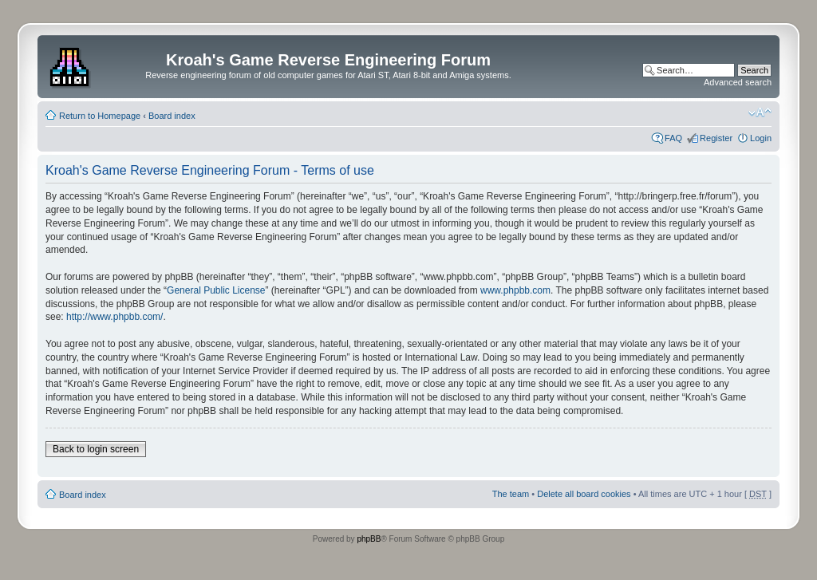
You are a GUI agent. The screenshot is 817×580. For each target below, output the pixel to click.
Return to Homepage (99, 115)
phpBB (369, 539)
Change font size (760, 112)
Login (761, 138)
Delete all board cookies (583, 494)
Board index (171, 115)
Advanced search (738, 82)
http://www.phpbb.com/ (114, 316)
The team (510, 494)
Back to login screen (96, 449)
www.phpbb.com (515, 290)
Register (716, 138)
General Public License (216, 290)
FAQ (673, 138)
